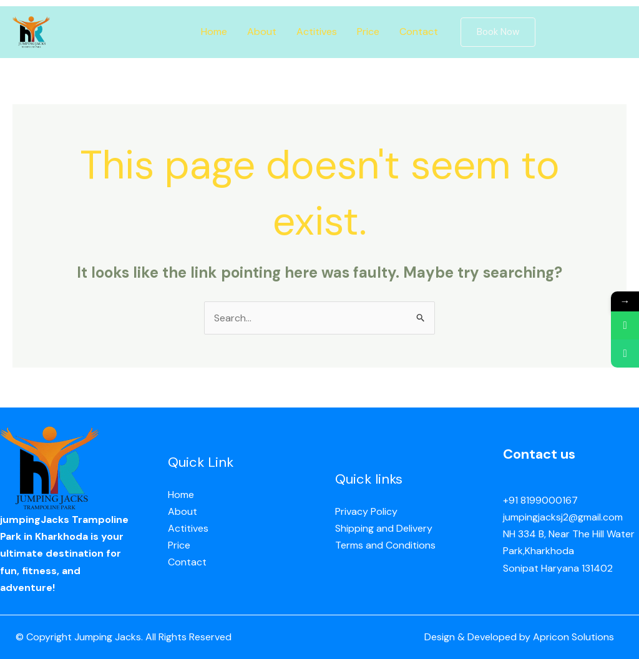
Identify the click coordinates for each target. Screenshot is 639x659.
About (261, 31)
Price (368, 31)
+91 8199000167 (540, 500)
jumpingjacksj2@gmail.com (563, 517)
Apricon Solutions (573, 636)
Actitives (316, 31)
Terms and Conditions (385, 545)
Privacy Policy (366, 511)
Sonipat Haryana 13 (546, 568)
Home (214, 31)
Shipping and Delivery (383, 528)
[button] (498, 32)
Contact (418, 31)
